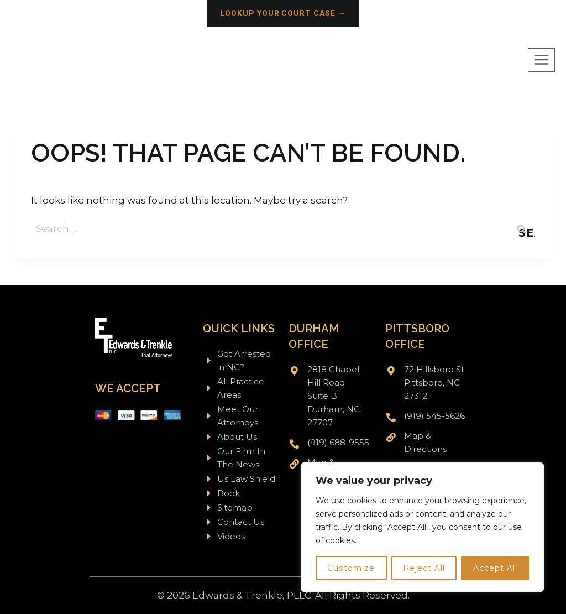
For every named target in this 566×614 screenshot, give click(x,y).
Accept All (495, 568)
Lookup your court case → (283, 13)
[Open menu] (541, 60)
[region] (422, 527)
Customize (351, 568)
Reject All (424, 568)
